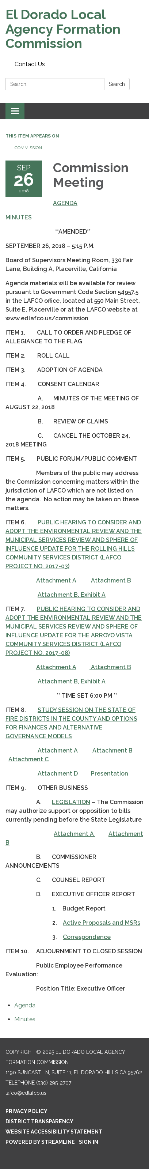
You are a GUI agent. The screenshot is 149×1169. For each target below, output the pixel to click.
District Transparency (39, 1121)
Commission (28, 147)
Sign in (88, 1142)
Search (117, 84)
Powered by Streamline (40, 1142)
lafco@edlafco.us (25, 1093)
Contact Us (30, 64)
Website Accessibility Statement (53, 1132)
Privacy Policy (26, 1111)
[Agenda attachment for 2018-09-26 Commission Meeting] (24, 1005)
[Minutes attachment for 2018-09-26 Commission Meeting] (24, 1019)
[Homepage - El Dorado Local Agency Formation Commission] (74, 29)
